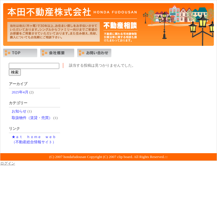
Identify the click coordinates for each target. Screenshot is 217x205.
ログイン (7, 163)
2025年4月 (20, 92)
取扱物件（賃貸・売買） (32, 118)
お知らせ (19, 111)
